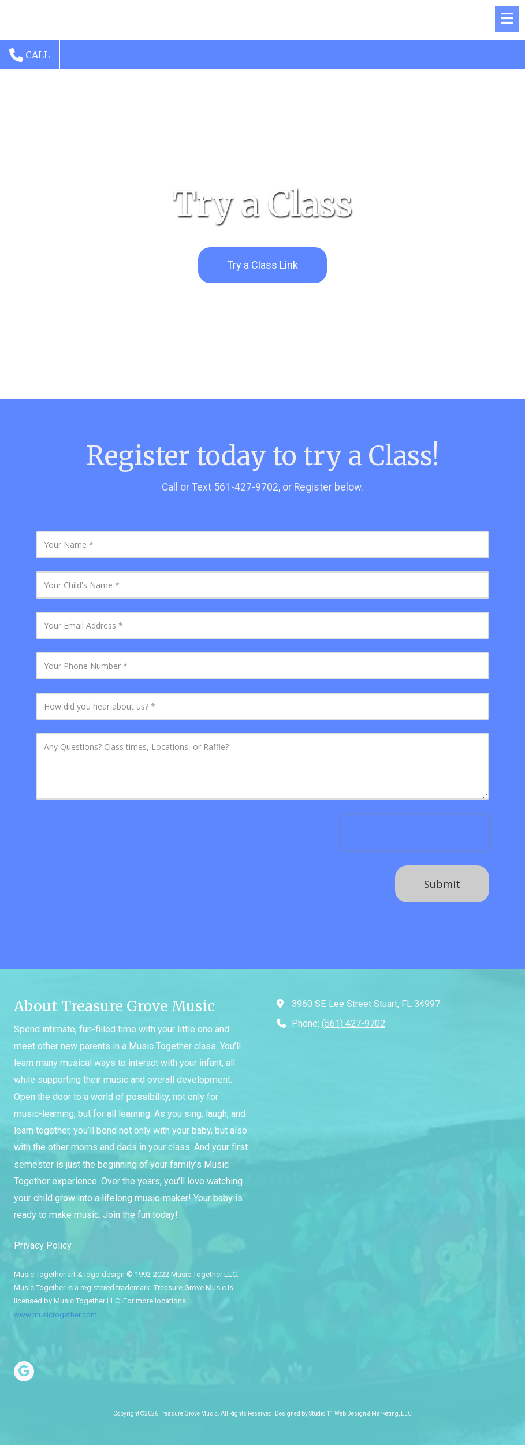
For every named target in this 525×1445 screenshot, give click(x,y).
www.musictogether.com (55, 1314)
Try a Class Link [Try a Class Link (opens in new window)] (262, 265)
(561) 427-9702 (353, 1023)
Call (29, 55)
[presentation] (415, 832)
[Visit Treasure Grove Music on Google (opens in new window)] (24, 1371)
